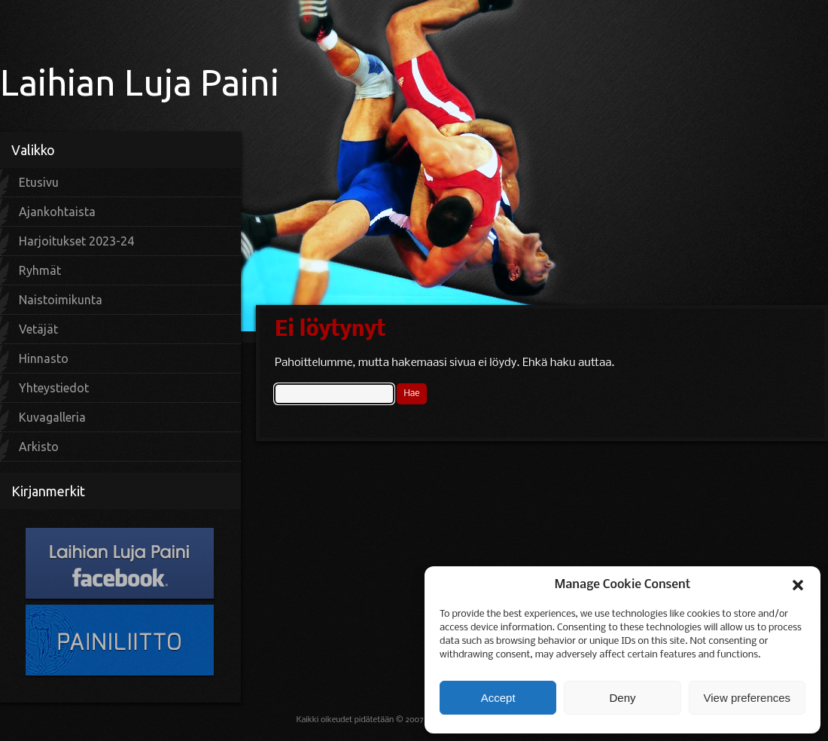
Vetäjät (38, 329)
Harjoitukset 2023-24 (76, 241)
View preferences (747, 697)
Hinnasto (43, 358)
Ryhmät (40, 270)
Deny (622, 697)
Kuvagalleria (52, 417)
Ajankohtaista (57, 211)
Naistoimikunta (60, 299)
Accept (498, 697)
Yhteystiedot (54, 388)
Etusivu (39, 182)
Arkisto (39, 446)
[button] (797, 585)
